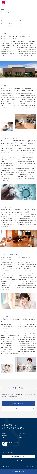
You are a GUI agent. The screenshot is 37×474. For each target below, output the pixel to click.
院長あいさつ (21, 435)
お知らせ (3, 437)
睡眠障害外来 (4, 435)
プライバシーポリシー (31, 466)
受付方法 (20, 437)
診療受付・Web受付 (19, 403)
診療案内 (3, 433)
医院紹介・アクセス (22, 433)
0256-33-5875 (19, 409)
